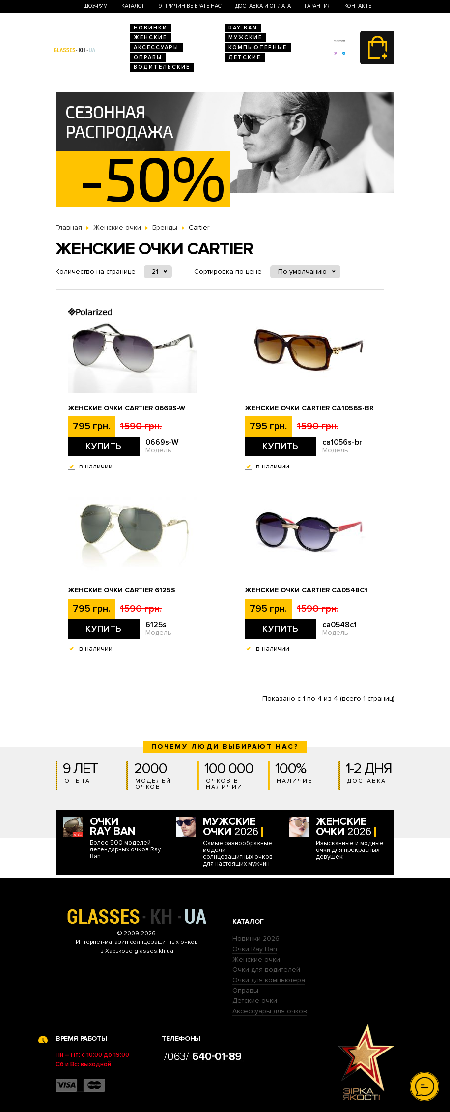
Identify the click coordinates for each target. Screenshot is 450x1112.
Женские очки (256, 959)
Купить (103, 446)
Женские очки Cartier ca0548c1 (306, 590)
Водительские (162, 67)
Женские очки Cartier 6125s (121, 590)
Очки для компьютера (268, 980)
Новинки (151, 28)
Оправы (148, 57)
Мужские (245, 37)
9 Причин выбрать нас (190, 6)
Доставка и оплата (263, 6)
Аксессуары (156, 47)
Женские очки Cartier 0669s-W (126, 408)
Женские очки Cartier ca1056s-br (309, 408)
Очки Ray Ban (254, 949)
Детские (244, 57)
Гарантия (318, 6)
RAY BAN (242, 28)
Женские (150, 37)
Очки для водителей (266, 970)
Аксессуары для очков (269, 1011)
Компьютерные (257, 47)
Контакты (358, 6)
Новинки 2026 (256, 939)
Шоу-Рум (95, 6)
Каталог (133, 6)
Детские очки (254, 1000)
